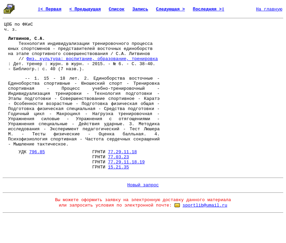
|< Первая (49, 9)
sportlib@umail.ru (205, 205)
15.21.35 (118, 167)
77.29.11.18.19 (126, 162)
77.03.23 (118, 157)
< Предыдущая (85, 9)
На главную (269, 9)
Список (117, 9)
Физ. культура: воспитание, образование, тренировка (92, 58)
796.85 (37, 152)
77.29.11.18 (122, 152)
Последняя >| (208, 9)
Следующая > (170, 9)
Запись (140, 9)
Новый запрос (143, 185)
